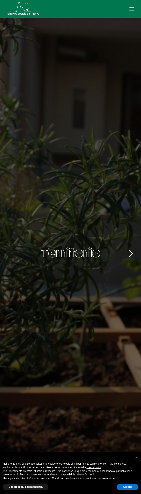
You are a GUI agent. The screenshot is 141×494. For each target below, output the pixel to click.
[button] (130, 254)
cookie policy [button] (93, 467)
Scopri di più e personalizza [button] (26, 486)
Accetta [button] (127, 486)
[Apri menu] (131, 9)
